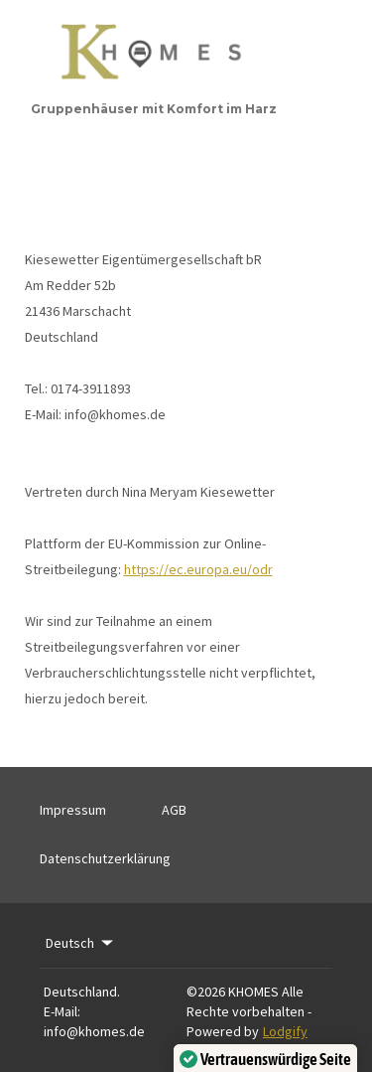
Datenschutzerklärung (105, 858)
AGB (174, 810)
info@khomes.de (94, 1031)
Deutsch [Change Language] (81, 943)
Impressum (73, 810)
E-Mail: (62, 1011)
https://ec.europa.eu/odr (198, 569)
